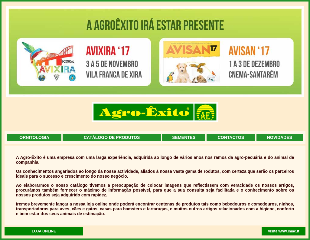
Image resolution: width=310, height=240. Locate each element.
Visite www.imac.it (283, 231)
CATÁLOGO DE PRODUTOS (112, 137)
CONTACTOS (231, 137)
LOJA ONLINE (44, 231)
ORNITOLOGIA (34, 137)
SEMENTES (183, 137)
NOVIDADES (279, 137)
